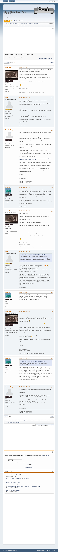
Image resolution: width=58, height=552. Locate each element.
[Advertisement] (10, 518)
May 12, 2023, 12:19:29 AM (24, 292)
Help (43, 550)
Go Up (6, 416)
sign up (47, 455)
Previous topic (43, 58)
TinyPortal (39, 550)
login (43, 455)
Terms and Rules (47, 550)
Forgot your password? (29, 467)
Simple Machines (13, 550)
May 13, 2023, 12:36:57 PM (24, 386)
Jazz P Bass (17, 482)
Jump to (33, 425)
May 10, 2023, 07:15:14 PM (24, 67)
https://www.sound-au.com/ (26, 106)
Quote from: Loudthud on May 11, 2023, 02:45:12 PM (33, 254)
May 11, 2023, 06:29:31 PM (24, 210)
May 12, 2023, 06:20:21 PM (24, 358)
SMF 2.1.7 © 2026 (6, 550)
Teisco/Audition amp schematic (13, 474)
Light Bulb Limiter (10, 490)
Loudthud (8, 187)
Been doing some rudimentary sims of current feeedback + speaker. (21, 486)
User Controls (8, 452)
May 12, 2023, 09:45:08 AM (24, 311)
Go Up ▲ (53, 550)
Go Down (7, 62)
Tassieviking (9, 130)
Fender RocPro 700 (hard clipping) (14, 478)
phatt (7, 97)
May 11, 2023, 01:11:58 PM (24, 129)
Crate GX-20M (9, 482)
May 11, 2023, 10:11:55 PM (24, 251)
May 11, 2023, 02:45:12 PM (24, 187)
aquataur (17, 490)
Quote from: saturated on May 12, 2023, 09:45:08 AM (33, 361)
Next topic (50, 58)
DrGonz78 (25, 478)
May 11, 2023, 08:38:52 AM (24, 97)
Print (52, 62)
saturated (8, 67)
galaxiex (24, 474)
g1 (39, 486)
